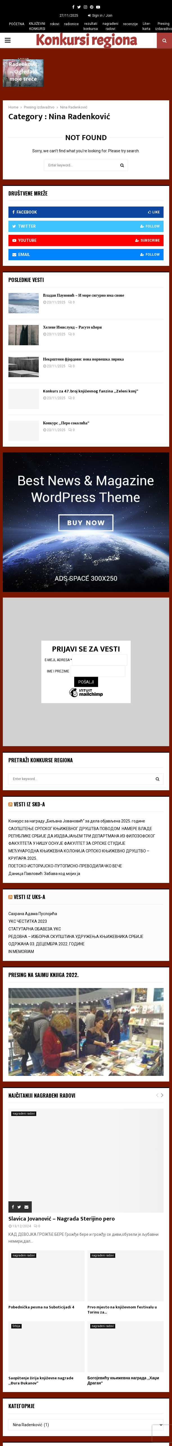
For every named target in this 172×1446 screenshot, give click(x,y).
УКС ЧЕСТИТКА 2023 (27, 921)
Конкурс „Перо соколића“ (66, 423)
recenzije (130, 24)
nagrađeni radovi (110, 26)
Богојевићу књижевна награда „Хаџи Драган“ (123, 1380)
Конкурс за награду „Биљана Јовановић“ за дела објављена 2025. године (76, 821)
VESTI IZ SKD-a (29, 804)
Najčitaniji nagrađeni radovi (41, 1095)
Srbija (16, 1326)
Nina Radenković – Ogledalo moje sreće (23, 68)
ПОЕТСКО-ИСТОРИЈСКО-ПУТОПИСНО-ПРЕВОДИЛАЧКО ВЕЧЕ (65, 866)
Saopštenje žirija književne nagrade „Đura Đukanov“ (40, 1380)
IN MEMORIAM (21, 951)
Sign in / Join (100, 16)
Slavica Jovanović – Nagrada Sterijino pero (61, 1219)
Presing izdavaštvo (163, 26)
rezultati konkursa (90, 26)
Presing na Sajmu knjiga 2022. (43, 974)
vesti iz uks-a (29, 896)
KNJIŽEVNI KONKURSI (37, 26)
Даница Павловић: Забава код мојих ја (44, 873)
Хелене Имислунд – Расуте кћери (72, 327)
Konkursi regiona (86, 40)
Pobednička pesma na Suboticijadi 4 (41, 1307)
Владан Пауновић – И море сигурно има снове (83, 295)
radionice (71, 24)
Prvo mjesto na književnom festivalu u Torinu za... (122, 1309)
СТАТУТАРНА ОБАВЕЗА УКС (34, 929)
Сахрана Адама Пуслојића (32, 913)
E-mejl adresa (58, 660)
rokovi (54, 24)
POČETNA (16, 24)
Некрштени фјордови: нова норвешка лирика (83, 359)
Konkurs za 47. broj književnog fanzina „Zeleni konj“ (90, 391)
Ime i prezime (58, 671)
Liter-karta (146, 26)
